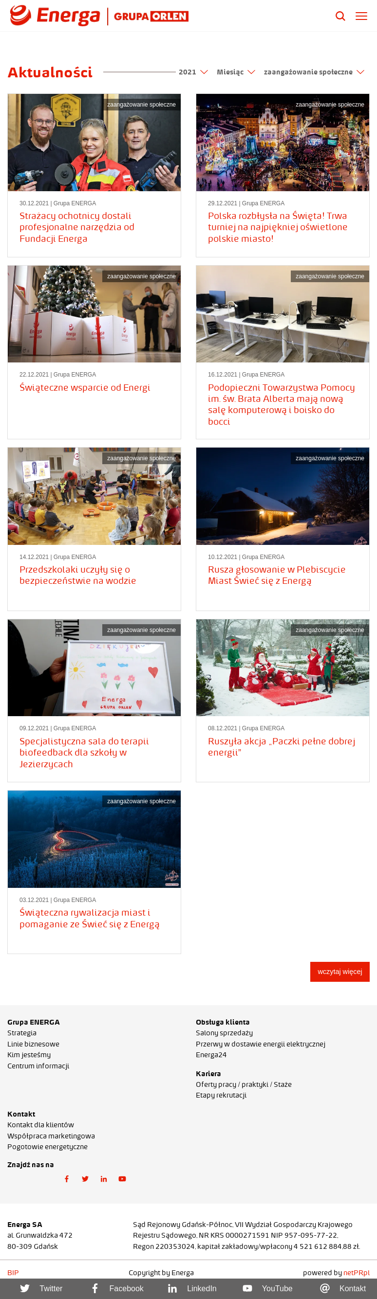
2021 (193, 72)
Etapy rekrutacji (221, 1095)
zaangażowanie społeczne (314, 72)
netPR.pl (356, 1272)
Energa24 (211, 1054)
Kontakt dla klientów (40, 1124)
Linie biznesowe (33, 1044)
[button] (66, 1179)
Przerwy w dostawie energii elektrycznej (260, 1044)
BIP (13, 1272)
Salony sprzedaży (224, 1032)
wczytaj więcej (340, 971)
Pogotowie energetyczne (47, 1146)
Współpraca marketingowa (51, 1136)
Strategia (22, 1032)
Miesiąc (236, 72)
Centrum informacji (38, 1066)
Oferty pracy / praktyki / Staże (244, 1084)
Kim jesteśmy (29, 1054)
